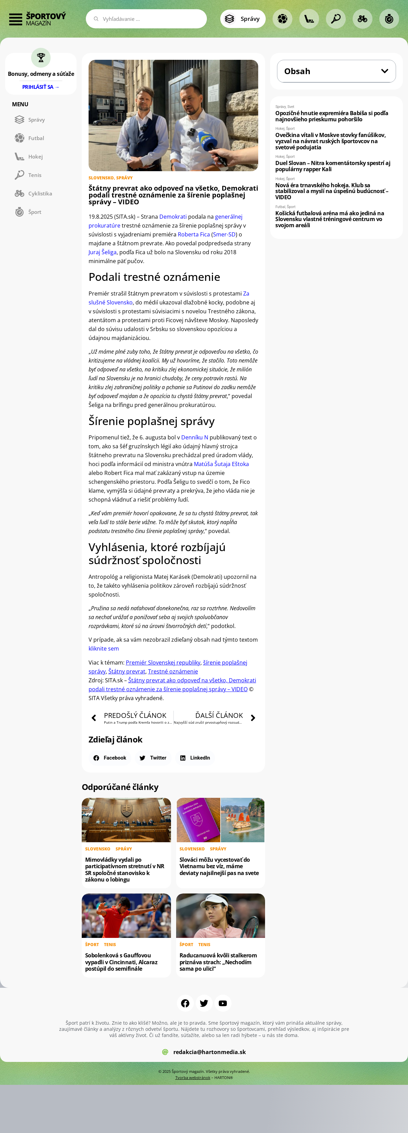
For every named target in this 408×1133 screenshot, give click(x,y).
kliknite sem (104, 648)
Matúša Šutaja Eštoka (221, 464)
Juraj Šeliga (103, 252)
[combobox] (146, 18)
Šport (92, 944)
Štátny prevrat (126, 671)
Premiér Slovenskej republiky (163, 662)
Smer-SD (224, 234)
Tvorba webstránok (192, 1077)
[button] (110, 758)
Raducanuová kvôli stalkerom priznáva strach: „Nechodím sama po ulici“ (218, 962)
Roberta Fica (194, 234)
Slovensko (101, 178)
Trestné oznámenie (173, 671)
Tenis (110, 944)
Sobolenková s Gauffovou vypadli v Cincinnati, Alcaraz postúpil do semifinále (121, 962)
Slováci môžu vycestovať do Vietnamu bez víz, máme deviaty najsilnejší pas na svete (219, 866)
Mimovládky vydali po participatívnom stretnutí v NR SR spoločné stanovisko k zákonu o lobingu (124, 869)
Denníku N (194, 437)
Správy (124, 178)
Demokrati (173, 216)
